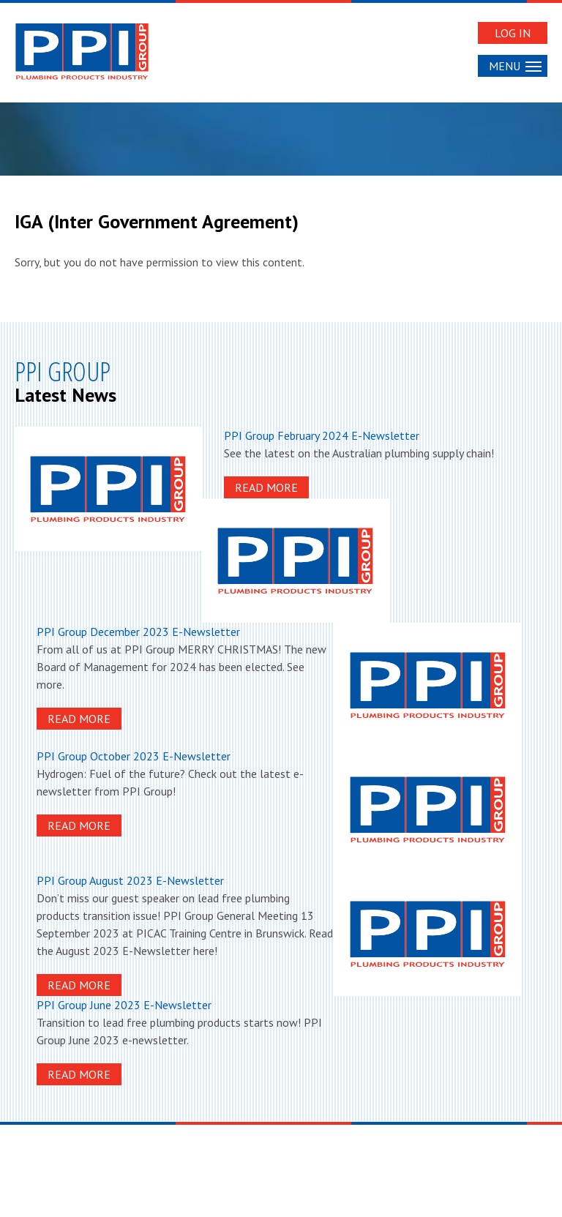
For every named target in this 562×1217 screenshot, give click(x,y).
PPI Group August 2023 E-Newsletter (130, 880)
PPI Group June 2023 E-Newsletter (124, 1004)
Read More (266, 487)
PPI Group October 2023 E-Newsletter (134, 756)
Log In (513, 33)
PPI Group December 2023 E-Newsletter (138, 631)
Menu (515, 66)
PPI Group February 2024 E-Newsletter (321, 435)
